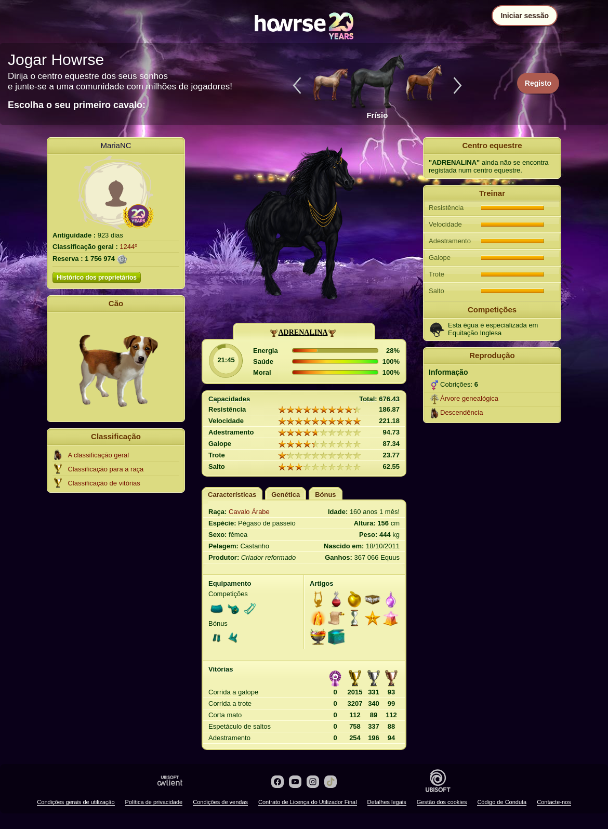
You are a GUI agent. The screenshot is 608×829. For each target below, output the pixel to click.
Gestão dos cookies (442, 802)
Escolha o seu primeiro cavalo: (77, 105)
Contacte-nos (554, 802)
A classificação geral (98, 455)
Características (232, 494)
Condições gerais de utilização (75, 802)
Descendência (461, 412)
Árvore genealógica (469, 398)
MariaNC (115, 145)
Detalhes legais (386, 802)
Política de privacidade (154, 802)
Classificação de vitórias (104, 483)
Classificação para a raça (105, 469)
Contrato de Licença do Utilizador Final (307, 802)
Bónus (325, 494)
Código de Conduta (501, 802)
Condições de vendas (220, 802)
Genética (285, 494)
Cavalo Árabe (249, 512)
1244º (128, 247)
